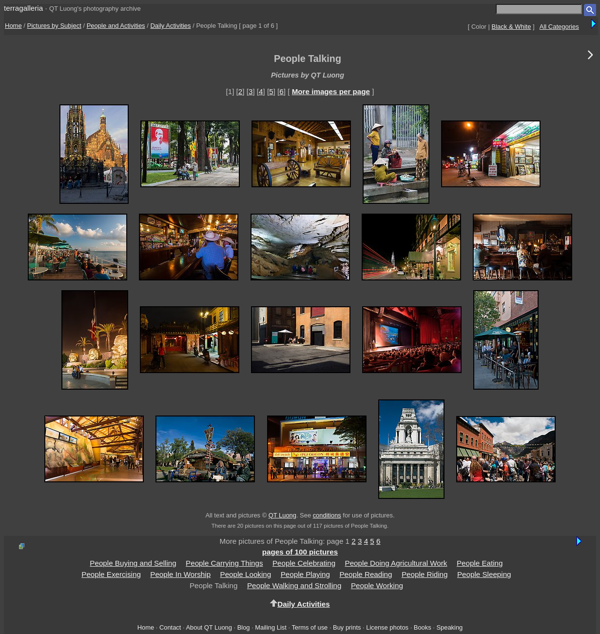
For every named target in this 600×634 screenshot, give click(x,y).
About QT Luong (209, 627)
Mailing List (271, 627)
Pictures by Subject (54, 25)
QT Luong (282, 515)
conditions (327, 515)
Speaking (449, 627)
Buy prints (347, 627)
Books (422, 627)
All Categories (559, 26)
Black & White (511, 26)
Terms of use (309, 627)
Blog (243, 627)
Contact (170, 627)
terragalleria (23, 8)
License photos (387, 627)
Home (13, 25)
